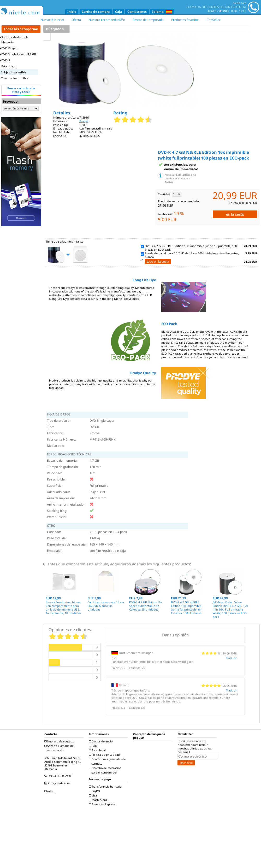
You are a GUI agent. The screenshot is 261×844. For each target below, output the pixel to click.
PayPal (95, 791)
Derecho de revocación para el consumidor (105, 770)
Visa (93, 795)
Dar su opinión (175, 634)
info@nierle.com (58, 783)
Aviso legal (98, 750)
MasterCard (98, 800)
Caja (118, 11)
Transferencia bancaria (106, 786)
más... (50, 791)
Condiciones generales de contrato (108, 761)
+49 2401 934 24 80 (59, 776)
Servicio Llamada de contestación (60, 748)
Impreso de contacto (60, 741)
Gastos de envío (101, 741)
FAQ (93, 746)
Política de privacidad (105, 755)
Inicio (71, 11)
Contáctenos (137, 11)
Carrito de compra (96, 11)
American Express (102, 804)
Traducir (231, 658)
